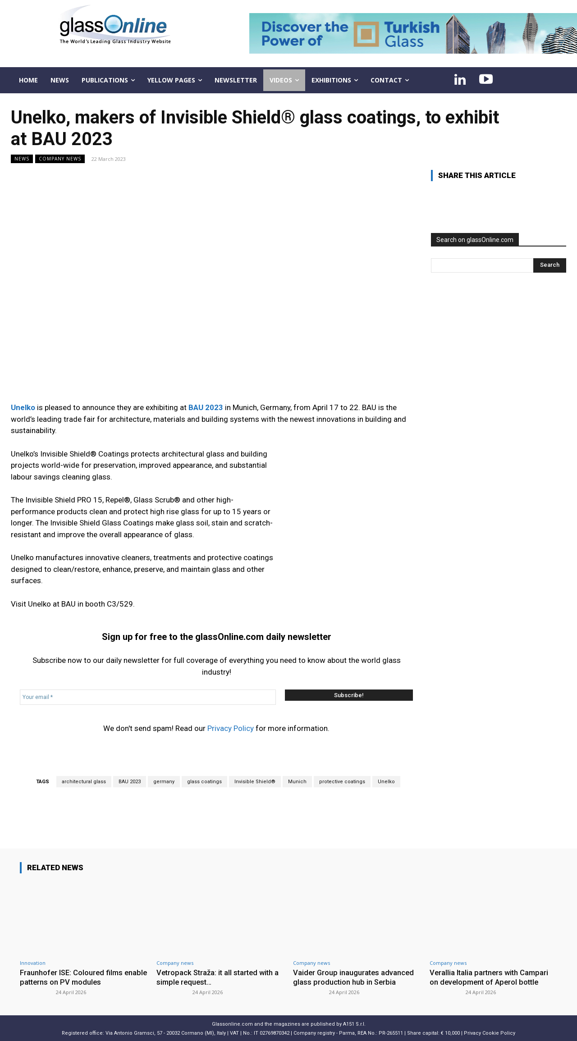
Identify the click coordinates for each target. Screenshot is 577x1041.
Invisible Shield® (254, 782)
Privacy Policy (230, 728)
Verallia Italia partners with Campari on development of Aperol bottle (490, 977)
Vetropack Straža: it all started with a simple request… (220, 977)
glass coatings (204, 782)
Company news (60, 159)
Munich (297, 782)
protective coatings (342, 782)
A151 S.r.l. (354, 1023)
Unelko (386, 782)
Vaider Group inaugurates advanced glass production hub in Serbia (354, 977)
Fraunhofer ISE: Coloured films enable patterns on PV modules (74, 977)
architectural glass (84, 782)
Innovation (33, 962)
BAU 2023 (130, 782)
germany (163, 782)
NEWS (22, 159)
